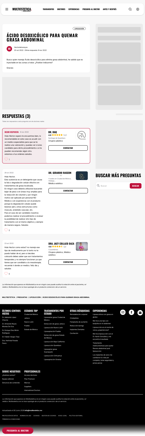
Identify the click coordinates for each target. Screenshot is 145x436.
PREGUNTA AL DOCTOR (91, 9)
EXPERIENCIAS (73, 9)
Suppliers (27, 386)
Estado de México (31, 329)
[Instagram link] (123, 313)
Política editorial (76, 415)
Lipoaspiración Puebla (52, 331)
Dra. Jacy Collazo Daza (61, 243)
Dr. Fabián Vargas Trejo (10, 337)
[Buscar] (115, 185)
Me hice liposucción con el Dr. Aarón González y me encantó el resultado (103, 336)
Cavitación (74, 333)
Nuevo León (28, 322)
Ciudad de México (31, 314)
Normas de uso (25, 415)
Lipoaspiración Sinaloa (52, 359)
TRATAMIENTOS (48, 9)
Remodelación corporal (78, 314)
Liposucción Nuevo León (53, 328)
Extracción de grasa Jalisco (54, 324)
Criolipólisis (74, 318)
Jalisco (27, 318)
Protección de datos (10, 415)
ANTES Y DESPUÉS (109, 9)
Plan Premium (29, 379)
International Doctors (32, 390)
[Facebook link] (131, 313)
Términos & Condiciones (11, 419)
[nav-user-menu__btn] (137, 9)
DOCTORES (61, 9)
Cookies (36, 415)
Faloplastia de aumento (78, 322)
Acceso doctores (30, 375)
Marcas (27, 383)
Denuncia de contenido (11, 383)
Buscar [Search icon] (135, 185)
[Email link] (140, 312)
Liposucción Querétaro (52, 345)
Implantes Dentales (77, 329)
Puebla (27, 326)
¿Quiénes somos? (8, 375)
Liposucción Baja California (54, 342)
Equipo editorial (8, 379)
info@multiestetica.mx (33, 410)
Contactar (68, 148)
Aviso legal (62, 415)
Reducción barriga (77, 326)
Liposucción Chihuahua (53, 356)
